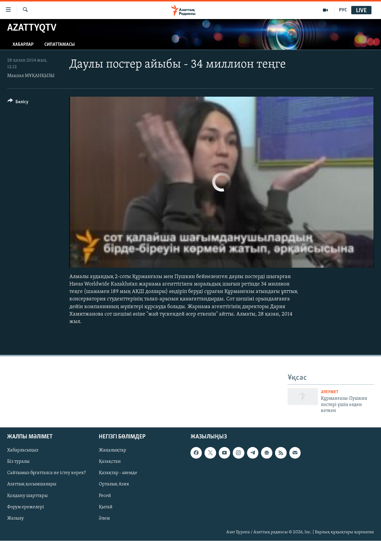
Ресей (105, 495)
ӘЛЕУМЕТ (329, 392)
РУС (343, 10)
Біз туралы (18, 462)
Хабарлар (23, 44)
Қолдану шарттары (27, 495)
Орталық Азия (114, 484)
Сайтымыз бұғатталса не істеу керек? (46, 473)
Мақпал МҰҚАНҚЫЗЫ (30, 75)
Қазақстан (110, 462)
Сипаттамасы (59, 44)
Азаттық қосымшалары (31, 484)
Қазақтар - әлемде (118, 473)
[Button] (18, 103)
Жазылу (15, 518)
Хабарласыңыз (22, 450)
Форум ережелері (25, 507)
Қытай (106, 507)
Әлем (104, 518)
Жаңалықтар (112, 450)
